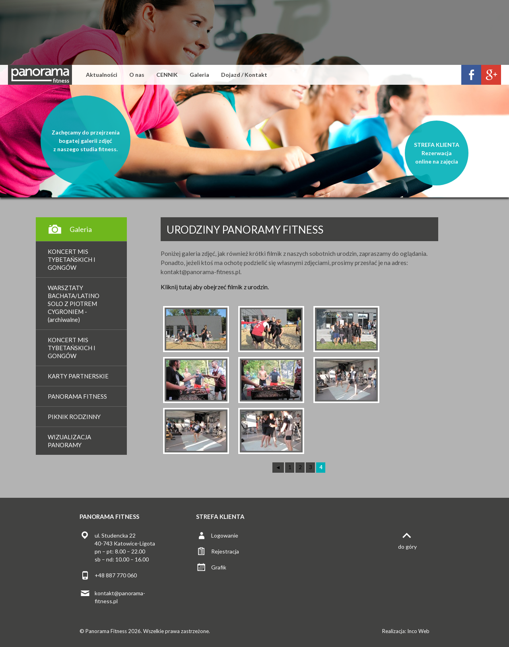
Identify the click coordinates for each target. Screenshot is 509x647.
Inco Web (418, 631)
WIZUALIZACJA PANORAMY (69, 440)
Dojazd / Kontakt (244, 74)
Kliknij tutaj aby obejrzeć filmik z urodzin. (215, 286)
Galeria (199, 74)
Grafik (218, 567)
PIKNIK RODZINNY (74, 416)
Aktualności (101, 74)
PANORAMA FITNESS (77, 396)
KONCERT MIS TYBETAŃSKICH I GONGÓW (71, 259)
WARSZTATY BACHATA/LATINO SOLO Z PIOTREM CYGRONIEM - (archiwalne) (73, 303)
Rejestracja (225, 551)
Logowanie (224, 535)
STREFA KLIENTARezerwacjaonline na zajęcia (436, 153)
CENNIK (167, 74)
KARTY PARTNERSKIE (78, 376)
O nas (136, 74)
